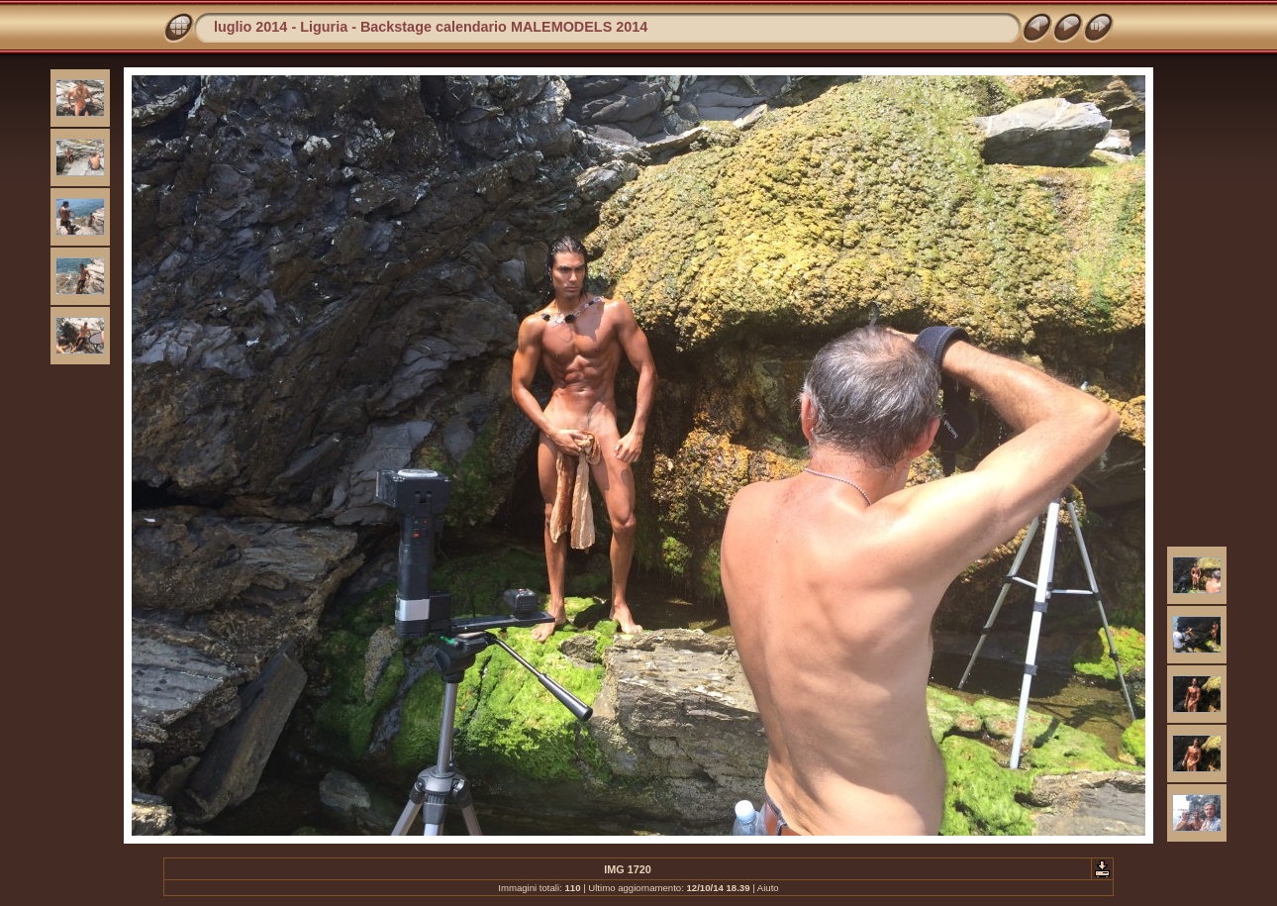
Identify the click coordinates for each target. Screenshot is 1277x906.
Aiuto (768, 887)
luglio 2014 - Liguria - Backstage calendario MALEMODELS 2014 (430, 27)
